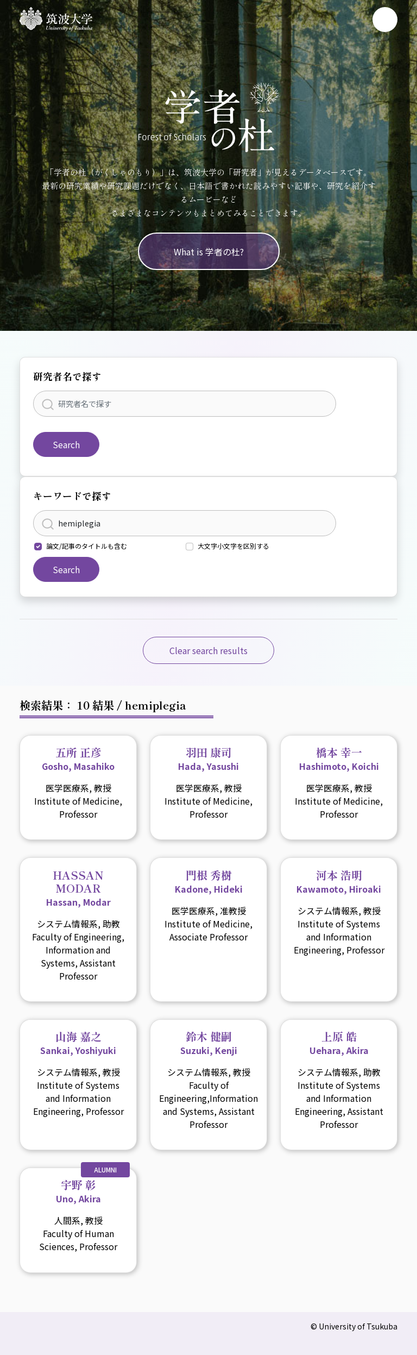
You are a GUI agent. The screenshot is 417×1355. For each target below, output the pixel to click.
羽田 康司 (208, 758)
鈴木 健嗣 (208, 1042)
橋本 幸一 (339, 758)
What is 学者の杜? (209, 251)
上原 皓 (339, 1042)
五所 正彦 (78, 758)
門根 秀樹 (209, 881)
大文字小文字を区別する (233, 545)
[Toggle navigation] (384, 19)
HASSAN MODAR (78, 887)
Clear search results (208, 650)
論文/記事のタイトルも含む (86, 545)
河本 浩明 (338, 881)
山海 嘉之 (78, 1042)
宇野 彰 (78, 1191)
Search (66, 444)
